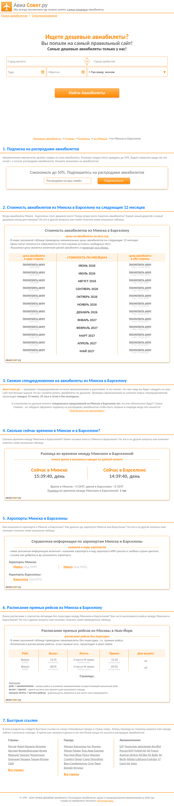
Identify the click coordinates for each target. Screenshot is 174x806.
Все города (71, 774)
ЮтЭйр (143, 755)
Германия (14, 759)
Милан (68, 750)
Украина (25, 759)
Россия (12, 746)
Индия (43, 750)
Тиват (97, 763)
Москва (68, 746)
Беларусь (84, 138)
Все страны (15, 770)
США (11, 763)
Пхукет (78, 759)
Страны (69, 138)
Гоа (89, 746)
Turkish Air (140, 750)
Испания (40, 746)
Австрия (13, 750)
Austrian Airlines (129, 755)
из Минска (100, 138)
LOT (122, 746)
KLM (131, 750)
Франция (13, 755)
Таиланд (24, 755)
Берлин (68, 767)
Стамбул (69, 759)
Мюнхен (95, 755)
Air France (153, 750)
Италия (44, 759)
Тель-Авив (88, 750)
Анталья (78, 767)
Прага (85, 755)
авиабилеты (59, 6)
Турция (35, 759)
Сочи (91, 763)
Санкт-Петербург (93, 759)
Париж (77, 750)
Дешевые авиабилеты (47, 138)
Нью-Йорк (75, 755)
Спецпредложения (44, 16)
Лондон (96, 746)
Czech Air (125, 763)
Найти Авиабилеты (87, 92)
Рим (66, 755)
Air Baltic (153, 755)
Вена (67, 763)
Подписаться (113, 180)
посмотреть (34, 264)
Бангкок (99, 750)
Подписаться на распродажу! (87, 410)
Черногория (37, 755)
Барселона (20, 579)
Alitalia (131, 759)
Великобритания (28, 750)
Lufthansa (141, 759)
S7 (159, 759)
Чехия (20, 746)
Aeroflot (156, 746)
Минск (18, 567)
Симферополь (78, 763)
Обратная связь (105, 800)
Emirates (152, 759)
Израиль (30, 746)
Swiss (134, 763)
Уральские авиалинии (138, 746)
